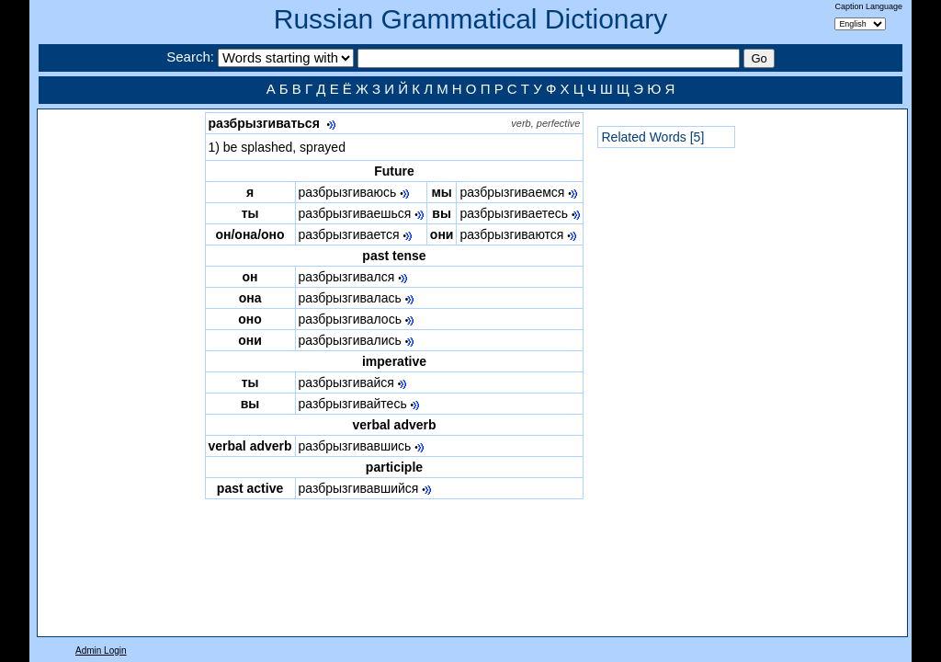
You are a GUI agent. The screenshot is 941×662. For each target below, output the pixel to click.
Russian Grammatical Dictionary (470, 19)
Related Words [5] (652, 137)
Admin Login (101, 650)
